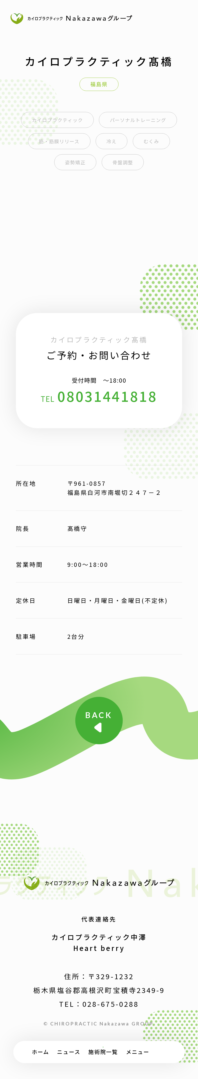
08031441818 (107, 396)
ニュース (68, 1052)
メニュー (138, 1052)
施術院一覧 (103, 1052)
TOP (168, 1054)
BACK (99, 715)
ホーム (40, 1052)
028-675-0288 (111, 1004)
